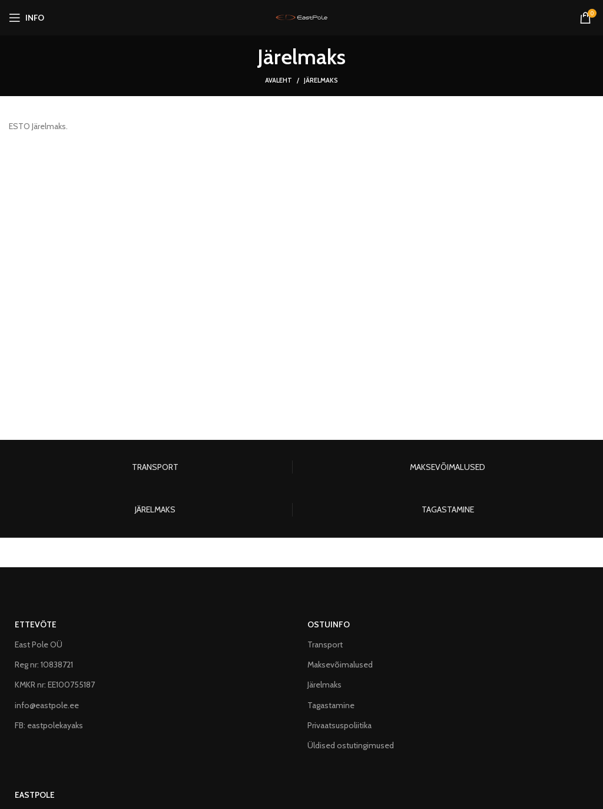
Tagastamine (330, 705)
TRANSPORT (155, 467)
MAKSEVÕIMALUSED (447, 467)
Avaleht (278, 80)
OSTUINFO (328, 624)
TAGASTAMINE (448, 509)
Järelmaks (324, 684)
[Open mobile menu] (26, 17)
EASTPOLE (35, 795)
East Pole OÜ (38, 644)
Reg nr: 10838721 (44, 664)
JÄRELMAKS (155, 509)
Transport (325, 644)
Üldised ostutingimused (350, 745)
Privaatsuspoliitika (339, 725)
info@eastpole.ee (47, 705)
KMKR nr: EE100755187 (55, 684)
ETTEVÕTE (36, 624)
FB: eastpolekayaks (49, 725)
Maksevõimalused (340, 664)
